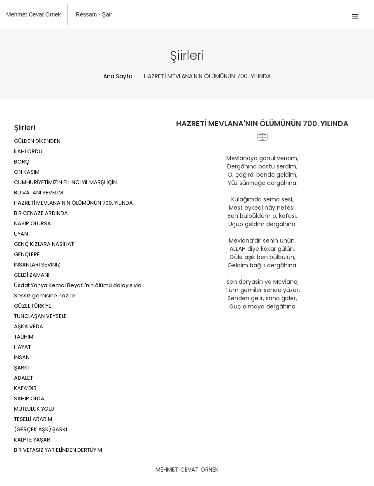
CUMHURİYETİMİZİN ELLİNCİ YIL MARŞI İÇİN (65, 182)
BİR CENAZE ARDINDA (41, 213)
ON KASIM (26, 172)
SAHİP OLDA (29, 398)
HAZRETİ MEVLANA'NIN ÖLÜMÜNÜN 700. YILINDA (73, 203)
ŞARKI (21, 368)
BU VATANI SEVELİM (38, 192)
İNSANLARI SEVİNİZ (37, 265)
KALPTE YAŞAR (32, 440)
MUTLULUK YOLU (34, 409)
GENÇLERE (27, 254)
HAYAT (22, 347)
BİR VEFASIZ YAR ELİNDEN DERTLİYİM (58, 450)
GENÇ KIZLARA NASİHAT (44, 244)
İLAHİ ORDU (28, 151)
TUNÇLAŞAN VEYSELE (40, 316)
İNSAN (22, 357)
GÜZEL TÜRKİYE (32, 306)
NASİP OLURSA (32, 223)
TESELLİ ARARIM (33, 419)
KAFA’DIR (25, 388)
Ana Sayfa (117, 76)
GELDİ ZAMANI (31, 275)
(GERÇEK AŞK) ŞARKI (40, 429)
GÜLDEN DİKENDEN (37, 141)
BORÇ (21, 162)
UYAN (21, 234)
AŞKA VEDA (28, 326)
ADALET (23, 378)
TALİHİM (23, 337)
